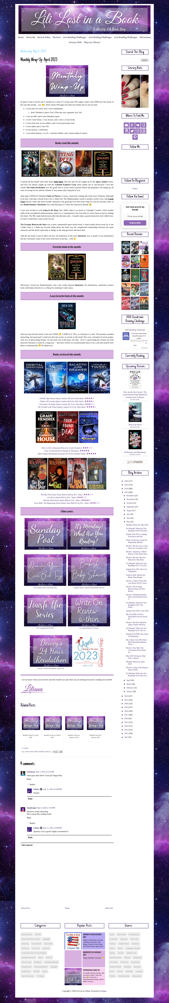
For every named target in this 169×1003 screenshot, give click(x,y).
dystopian (123, 939)
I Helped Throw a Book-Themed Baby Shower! (88, 588)
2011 (126, 737)
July (128, 514)
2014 (126, 726)
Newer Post (25, 908)
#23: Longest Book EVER (45, 628)
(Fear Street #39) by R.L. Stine (61, 494)
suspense (139, 971)
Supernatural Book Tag (91, 970)
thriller (112, 976)
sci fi (112, 971)
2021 (126, 700)
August (129, 511)
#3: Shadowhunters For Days (88, 628)
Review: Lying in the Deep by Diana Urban (137, 669)
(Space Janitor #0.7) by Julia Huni (61, 404)
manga (112, 953)
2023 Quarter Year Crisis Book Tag (45, 588)
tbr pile (36, 971)
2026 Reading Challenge (135, 330)
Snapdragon (31, 808)
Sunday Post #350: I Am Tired (137, 611)
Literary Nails (75, 42)
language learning (132, 948)
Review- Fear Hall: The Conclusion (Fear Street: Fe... (136, 650)
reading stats (26, 967)
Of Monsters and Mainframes (135, 452)
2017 (126, 715)
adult (112, 934)
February (130, 688)
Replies (32, 785)
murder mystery (115, 958)
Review (38, 934)
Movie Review (27, 934)
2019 (126, 707)
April (128, 680)
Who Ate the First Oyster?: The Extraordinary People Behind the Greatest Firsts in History (135, 394)
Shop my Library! (92, 42)
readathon (38, 962)
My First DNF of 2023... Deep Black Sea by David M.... (136, 616)
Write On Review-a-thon (31, 939)
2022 (126, 696)
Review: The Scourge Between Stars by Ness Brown (135, 589)
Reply (29, 779)
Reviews (57, 37)
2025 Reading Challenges (100, 37)
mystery (127, 958)
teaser (45, 971)
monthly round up (44, 752)
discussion (48, 944)
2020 (126, 704)
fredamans (31, 772)
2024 (126, 489)
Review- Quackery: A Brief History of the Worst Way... (137, 553)
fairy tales (134, 939)
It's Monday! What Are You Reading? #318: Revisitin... (137, 529)
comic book (121, 934)
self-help (129, 971)
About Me (30, 37)
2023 (126, 492)
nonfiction (124, 962)
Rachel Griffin (136, 427)
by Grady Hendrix (61, 448)
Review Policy (44, 37)
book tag (25, 944)
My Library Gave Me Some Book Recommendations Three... (136, 642)
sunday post (26, 971)
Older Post (109, 908)
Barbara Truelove (135, 454)
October (129, 503)
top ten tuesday (28, 976)
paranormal (135, 962)
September (130, 507)
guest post (35, 948)
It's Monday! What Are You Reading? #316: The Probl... (136, 605)
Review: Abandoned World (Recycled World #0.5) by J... (136, 597)
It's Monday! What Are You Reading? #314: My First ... (137, 674)
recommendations (41, 967)
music (41, 958)
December (130, 496)
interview (46, 948)
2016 (126, 719)
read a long (26, 962)
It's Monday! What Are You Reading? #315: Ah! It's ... (136, 629)
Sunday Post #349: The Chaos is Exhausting (137, 635)
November (130, 499)
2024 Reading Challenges (74, 37)
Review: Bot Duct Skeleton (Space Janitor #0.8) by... (136, 623)
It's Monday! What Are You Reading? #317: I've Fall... (137, 564)
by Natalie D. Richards (61, 451)
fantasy (112, 944)
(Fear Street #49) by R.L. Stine (61, 500)
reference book (115, 967)
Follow (135, 189)
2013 (126, 730)
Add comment (26, 845)
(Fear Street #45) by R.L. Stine (61, 497)
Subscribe (135, 223)
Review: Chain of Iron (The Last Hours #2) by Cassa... (137, 582)
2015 (126, 722)
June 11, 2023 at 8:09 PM (52, 789)
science (120, 971)
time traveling (123, 976)
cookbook (113, 939)
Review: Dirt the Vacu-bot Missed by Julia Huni (135, 559)
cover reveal (36, 944)
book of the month (31, 752)
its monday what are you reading (34, 953)
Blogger (103, 991)
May (128, 522)
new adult (113, 962)
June (128, 518)
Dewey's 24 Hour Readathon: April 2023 (51, 668)
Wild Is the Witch (135, 425)
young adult (136, 976)
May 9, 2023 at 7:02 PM (46, 808)
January (129, 691)
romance (137, 967)
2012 (126, 733)
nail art (49, 958)
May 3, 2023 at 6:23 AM (45, 772)
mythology (137, 958)
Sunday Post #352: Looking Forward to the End (136, 535)
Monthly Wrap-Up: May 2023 (137, 525)
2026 (126, 481)
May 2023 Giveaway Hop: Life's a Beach (136, 657)
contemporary (134, 934)
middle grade (131, 953)
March (129, 684)
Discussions (145, 37)
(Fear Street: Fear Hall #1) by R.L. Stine (61, 503)
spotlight (54, 967)
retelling (127, 967)
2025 (126, 485)
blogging (46, 939)
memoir (120, 953)
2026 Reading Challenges (125, 37)
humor (120, 948)
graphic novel (124, 944)
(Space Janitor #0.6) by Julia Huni (61, 401)
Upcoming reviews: (136, 366)
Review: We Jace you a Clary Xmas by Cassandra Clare (137, 547)
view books (144, 348)
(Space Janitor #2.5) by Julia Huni (61, 407)
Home (21, 37)
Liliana (36, 789)
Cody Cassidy (136, 399)
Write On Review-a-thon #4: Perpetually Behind (136, 541)
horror (112, 948)
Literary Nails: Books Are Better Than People (135, 576)
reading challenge (51, 962)
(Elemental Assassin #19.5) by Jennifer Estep (61, 454)
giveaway (25, 948)
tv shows (40, 976)
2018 (126, 711)
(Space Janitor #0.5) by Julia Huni (61, 398)
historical (135, 944)
